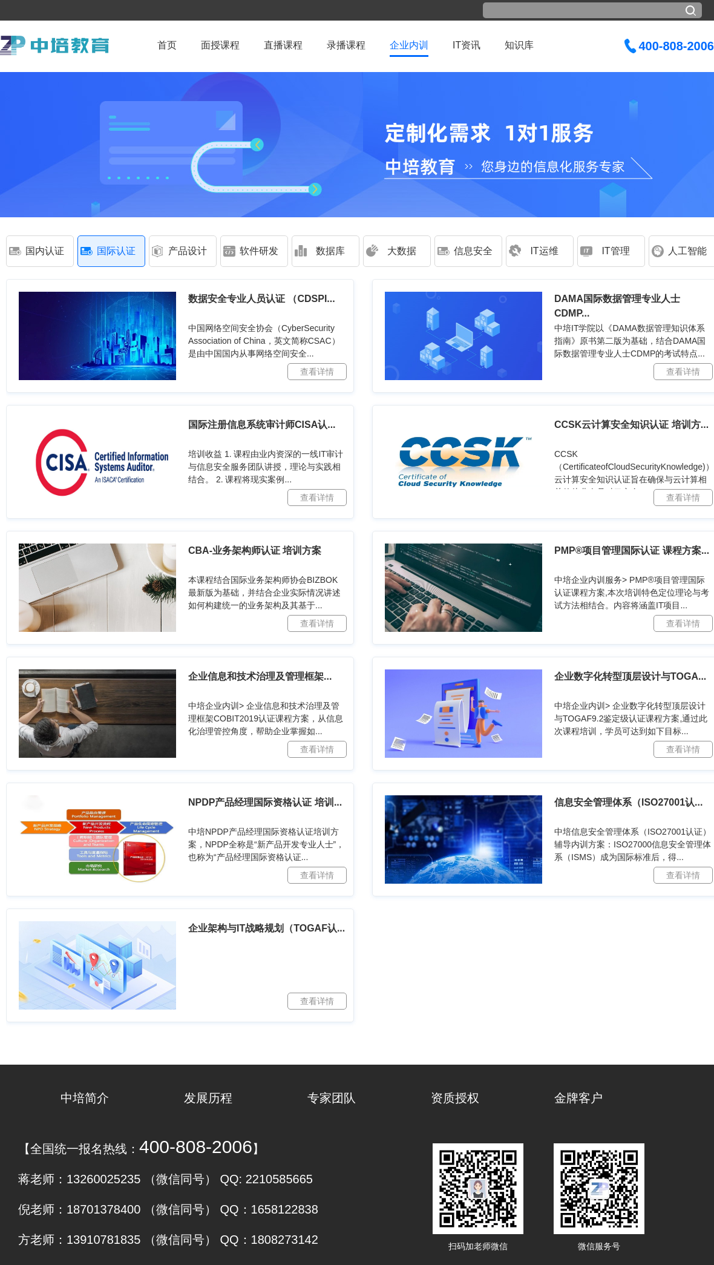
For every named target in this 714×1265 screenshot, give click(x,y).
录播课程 (346, 45)
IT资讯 (466, 45)
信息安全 (473, 251)
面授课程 (220, 45)
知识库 (519, 45)
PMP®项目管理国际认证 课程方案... (631, 550)
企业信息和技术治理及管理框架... (260, 676)
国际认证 (116, 251)
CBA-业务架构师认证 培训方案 (254, 550)
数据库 (330, 251)
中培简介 (85, 1098)
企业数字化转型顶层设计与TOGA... (630, 676)
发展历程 (208, 1098)
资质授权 (455, 1098)
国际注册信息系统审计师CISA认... (262, 424)
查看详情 (317, 371)
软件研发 (259, 251)
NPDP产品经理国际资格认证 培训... (265, 802)
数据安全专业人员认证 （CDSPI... (261, 299)
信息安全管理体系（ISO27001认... (628, 802)
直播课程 (283, 45)
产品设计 (187, 251)
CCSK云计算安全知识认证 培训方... (631, 424)
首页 (167, 45)
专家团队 (331, 1098)
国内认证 (44, 251)
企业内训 (409, 45)
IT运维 (544, 251)
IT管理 (615, 251)
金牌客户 (578, 1098)
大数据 (401, 251)
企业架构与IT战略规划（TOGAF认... (266, 928)
